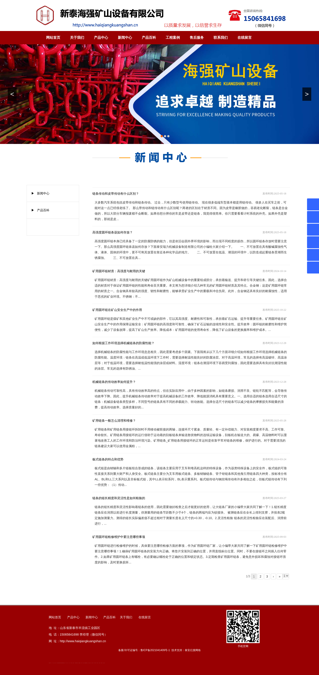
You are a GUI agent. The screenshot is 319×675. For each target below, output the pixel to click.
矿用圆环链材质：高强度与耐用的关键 (118, 271)
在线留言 (244, 37)
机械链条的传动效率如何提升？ (114, 382)
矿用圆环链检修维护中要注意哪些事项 (118, 537)
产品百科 (149, 37)
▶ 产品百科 (40, 210)
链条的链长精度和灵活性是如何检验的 (118, 498)
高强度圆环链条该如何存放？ (112, 232)
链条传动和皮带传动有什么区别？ (115, 193)
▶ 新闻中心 (40, 193)
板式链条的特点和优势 (107, 459)
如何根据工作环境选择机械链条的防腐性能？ (123, 343)
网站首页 (53, 37)
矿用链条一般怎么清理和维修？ (114, 420)
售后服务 (197, 37)
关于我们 (77, 37)
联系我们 (221, 37)
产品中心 (101, 37)
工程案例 (173, 37)
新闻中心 (125, 37)
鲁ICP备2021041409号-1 (155, 650)
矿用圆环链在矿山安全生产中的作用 (117, 310)
